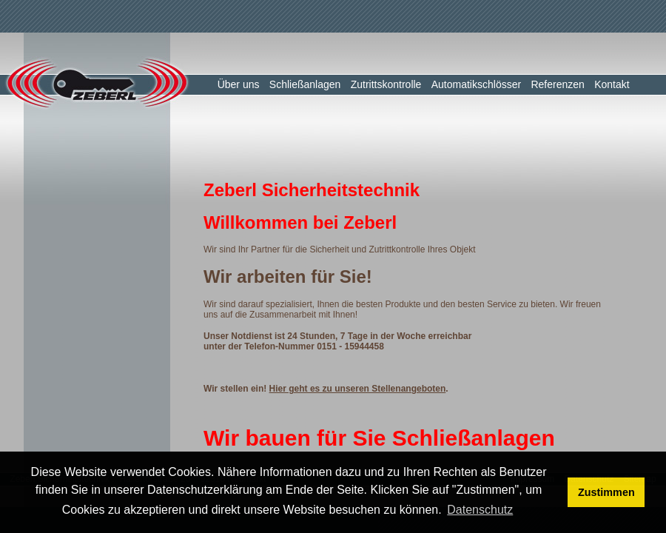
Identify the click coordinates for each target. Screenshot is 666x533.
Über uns (239, 84)
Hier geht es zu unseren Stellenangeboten (357, 388)
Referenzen (557, 84)
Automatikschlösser (476, 84)
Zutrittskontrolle (386, 84)
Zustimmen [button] (606, 492)
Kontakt (611, 84)
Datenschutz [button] (480, 509)
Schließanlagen (305, 84)
